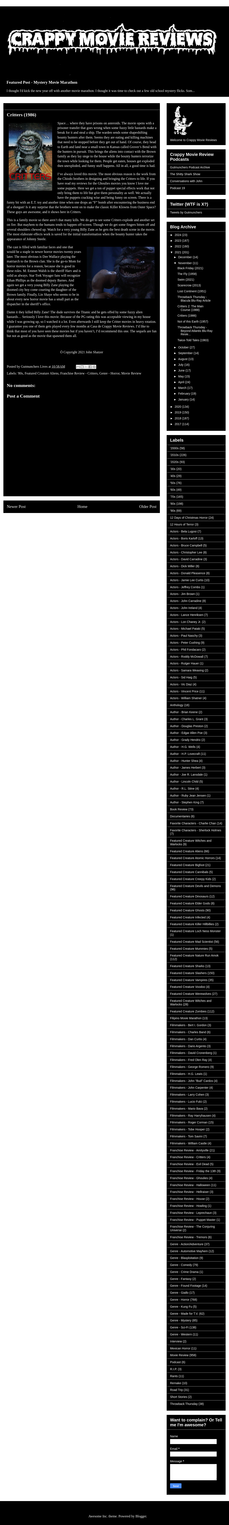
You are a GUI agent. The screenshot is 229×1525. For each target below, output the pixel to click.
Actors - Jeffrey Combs (185, 587)
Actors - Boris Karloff (183, 538)
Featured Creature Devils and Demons (195, 886)
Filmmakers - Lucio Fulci (186, 1101)
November (185, 263)
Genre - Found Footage (185, 1285)
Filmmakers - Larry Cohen (187, 1094)
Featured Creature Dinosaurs (189, 896)
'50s (172, 483)
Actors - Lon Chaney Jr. (185, 622)
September (185, 353)
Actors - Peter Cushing (185, 642)
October (184, 347)
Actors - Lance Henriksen (186, 615)
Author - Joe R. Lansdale (186, 774)
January (184, 399)
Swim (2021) (185, 279)
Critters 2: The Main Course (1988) (190, 308)
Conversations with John (186, 181)
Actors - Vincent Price (184, 691)
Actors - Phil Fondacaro (185, 649)
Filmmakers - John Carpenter (189, 1087)
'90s (172, 510)
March (182, 388)
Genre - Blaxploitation (184, 1258)
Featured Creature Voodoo (187, 986)
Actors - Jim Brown (182, 594)
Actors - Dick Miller (182, 566)
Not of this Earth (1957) (192, 321)
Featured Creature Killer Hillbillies (192, 924)
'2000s (174, 448)
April (181, 382)
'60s (172, 489)
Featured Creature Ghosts (187, 910)
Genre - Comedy (181, 1265)
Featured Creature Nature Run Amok (194, 955)
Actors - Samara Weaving (187, 670)
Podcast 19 (177, 188)
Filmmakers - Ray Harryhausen (190, 1115)
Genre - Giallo (179, 1292)
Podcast (175, 1362)
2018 (178, 418)
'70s (172, 496)
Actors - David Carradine (186, 559)
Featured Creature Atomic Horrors (192, 858)
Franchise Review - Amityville (189, 1150)
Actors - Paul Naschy (184, 635)
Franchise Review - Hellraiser (189, 1192)
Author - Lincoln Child (184, 781)
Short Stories (178, 1397)
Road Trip (176, 1390)
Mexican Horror (180, 1348)
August (183, 359)
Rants (174, 1376)
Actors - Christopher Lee (186, 552)
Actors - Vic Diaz (181, 684)
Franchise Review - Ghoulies (189, 1178)
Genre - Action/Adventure (186, 1244)
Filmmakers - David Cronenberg (191, 1053)
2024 (178, 235)
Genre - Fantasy (180, 1279)
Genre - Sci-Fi (179, 1327)
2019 (178, 412)
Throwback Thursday (184, 1404)
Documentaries (180, 816)
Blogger (140, 1516)
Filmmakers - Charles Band (188, 1032)
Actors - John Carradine (185, 601)
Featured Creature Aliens (42, 373)
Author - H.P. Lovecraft (185, 754)
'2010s (174, 455)
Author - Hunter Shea (184, 760)
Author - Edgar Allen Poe (186, 733)
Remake (175, 1383)
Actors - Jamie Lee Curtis (186, 580)
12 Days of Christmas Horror (189, 517)
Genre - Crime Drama (184, 1272)
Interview (176, 1341)
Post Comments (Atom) (91, 522)
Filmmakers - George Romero (189, 1067)
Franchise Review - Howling (188, 1206)
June (181, 370)
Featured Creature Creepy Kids (190, 879)
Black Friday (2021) (190, 268)
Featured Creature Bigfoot (187, 865)
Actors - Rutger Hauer (184, 663)
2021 (178, 252)
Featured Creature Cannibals (189, 872)
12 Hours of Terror (182, 524)
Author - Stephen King (184, 802)
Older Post (147, 506)
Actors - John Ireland (183, 608)
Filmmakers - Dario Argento (188, 1046)
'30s (172, 469)
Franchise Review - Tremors (188, 1237)
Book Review (178, 809)
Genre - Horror (109, 373)
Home (82, 506)
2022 (178, 246)
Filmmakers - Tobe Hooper (187, 1129)
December (185, 257)
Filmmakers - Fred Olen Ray (188, 1060)
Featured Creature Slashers (188, 973)
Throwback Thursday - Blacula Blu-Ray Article (194, 298)
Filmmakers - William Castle (188, 1143)
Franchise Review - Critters (79, 373)
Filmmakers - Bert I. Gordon (188, 1025)
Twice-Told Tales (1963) (193, 340)
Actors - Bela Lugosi (183, 531)
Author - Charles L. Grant (186, 719)
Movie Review (131, 373)
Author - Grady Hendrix (185, 740)
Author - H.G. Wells (182, 747)
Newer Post (16, 506)
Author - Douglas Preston (186, 726)
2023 (178, 240)
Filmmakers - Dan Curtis (186, 1039)
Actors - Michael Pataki (185, 628)
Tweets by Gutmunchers (186, 212)
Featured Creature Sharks (187, 966)
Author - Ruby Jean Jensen (188, 795)
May (181, 376)
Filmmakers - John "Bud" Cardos (191, 1081)
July (181, 364)
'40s (172, 476)
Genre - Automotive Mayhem (189, 1251)
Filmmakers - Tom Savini (186, 1136)
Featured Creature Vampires (188, 980)
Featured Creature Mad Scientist (191, 941)
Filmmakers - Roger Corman (189, 1122)
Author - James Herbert (185, 767)
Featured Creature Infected (188, 917)
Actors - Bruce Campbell (186, 545)
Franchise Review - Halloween (190, 1185)
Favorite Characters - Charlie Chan (193, 823)
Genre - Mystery (180, 1320)
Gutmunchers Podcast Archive (190, 167)
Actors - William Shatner (186, 698)
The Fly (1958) (187, 274)
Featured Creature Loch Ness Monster (195, 931)
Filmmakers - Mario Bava (186, 1108)
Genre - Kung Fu (181, 1306)
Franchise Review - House (187, 1199)
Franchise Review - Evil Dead (189, 1164)
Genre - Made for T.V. (184, 1313)
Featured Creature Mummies (189, 948)
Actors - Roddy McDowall (186, 656)
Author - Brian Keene (184, 712)
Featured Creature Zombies (188, 1011)
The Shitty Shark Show (185, 174)
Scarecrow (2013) (189, 285)
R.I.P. (173, 1369)
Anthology (176, 705)
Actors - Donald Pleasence (187, 573)
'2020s (174, 462)
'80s (20, 373)
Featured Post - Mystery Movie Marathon (42, 82)
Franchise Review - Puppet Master (193, 1219)
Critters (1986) (186, 315)
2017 (178, 424)
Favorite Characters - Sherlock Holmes (195, 830)
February (184, 393)
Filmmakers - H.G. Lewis (186, 1074)
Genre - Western (181, 1334)
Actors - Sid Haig (181, 677)
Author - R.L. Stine (182, 788)
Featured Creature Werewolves (190, 993)
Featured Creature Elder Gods (190, 903)
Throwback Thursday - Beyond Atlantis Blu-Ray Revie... (194, 331)
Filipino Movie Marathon (186, 1018)
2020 (178, 406)
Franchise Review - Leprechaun (191, 1212)
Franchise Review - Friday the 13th (193, 1171)
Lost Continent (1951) (191, 291)
